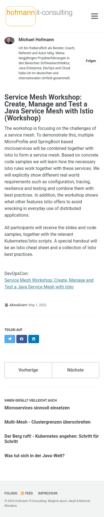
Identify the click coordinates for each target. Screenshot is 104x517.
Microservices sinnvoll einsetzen (37, 407)
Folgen (91, 61)
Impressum (47, 493)
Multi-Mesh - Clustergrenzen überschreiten (47, 422)
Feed (26, 493)
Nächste (75, 370)
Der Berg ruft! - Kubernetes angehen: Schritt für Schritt (51, 439)
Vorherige (28, 370)
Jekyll (72, 501)
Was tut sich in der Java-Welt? (34, 455)
